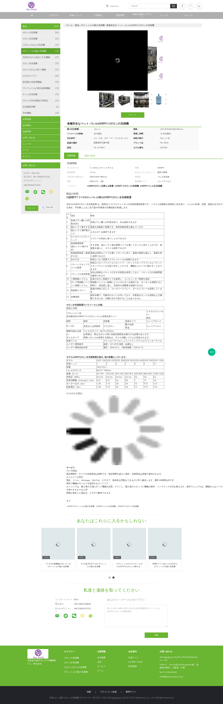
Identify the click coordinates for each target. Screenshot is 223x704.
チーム (100, 671)
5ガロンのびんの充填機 (41, 45)
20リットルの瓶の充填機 (41, 51)
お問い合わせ (29, 138)
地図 (89, 692)
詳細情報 (71, 156)
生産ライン (133, 658)
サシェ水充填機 (41, 94)
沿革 (99, 662)
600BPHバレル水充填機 (106, 506)
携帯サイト (131, 692)
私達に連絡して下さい (142, 15)
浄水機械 (41, 113)
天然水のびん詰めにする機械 (41, 57)
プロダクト (54, 15)
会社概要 (101, 658)
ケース (26, 150)
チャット (188, 15)
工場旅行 (98, 15)
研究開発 (132, 666)
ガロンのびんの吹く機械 (41, 70)
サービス (101, 666)
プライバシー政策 (108, 692)
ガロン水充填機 (41, 39)
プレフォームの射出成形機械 (41, 88)
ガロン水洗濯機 (41, 64)
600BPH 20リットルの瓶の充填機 (80, 506)
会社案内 (27, 125)
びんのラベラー (41, 76)
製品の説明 (90, 156)
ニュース (164, 15)
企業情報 (27, 119)
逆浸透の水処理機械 (41, 82)
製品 (41, 26)
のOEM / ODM (135, 662)
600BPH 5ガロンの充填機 (128, 506)
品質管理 (120, 15)
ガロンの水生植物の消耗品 (41, 101)
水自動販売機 (41, 107)
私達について (76, 15)
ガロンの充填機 (41, 33)
